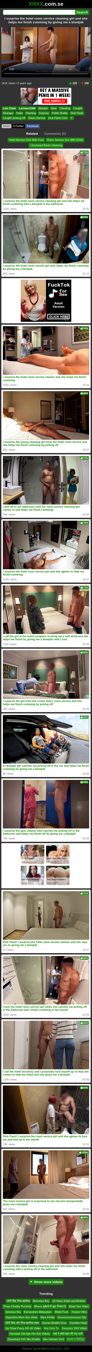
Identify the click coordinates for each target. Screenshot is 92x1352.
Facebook (33, 126)
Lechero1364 (27, 108)
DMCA (45, 1348)
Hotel (19, 113)
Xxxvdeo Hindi (78, 1322)
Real (53, 108)
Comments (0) (55, 133)
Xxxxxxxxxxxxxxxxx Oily (71, 1317)
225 (73, 83)
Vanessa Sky (13, 1312)
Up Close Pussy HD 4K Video (23, 1328)
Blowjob (43, 108)
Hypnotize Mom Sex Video (21, 1317)
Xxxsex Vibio (79, 1312)
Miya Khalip (47, 1317)
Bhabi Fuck (61, 1312)
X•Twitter (18, 126)
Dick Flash (77, 113)
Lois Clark (9, 108)
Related (32, 133)
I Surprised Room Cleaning (46, 145)
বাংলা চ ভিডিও (75, 1339)
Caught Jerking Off (14, 117)
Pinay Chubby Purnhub (17, 1306)
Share (6, 126)
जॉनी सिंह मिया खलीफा (18, 1301)
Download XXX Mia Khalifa (24, 1339)
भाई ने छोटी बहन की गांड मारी (68, 1333)
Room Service (36, 117)
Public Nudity (60, 113)
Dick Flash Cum (57, 117)
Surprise (44, 113)
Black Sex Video (78, 1306)
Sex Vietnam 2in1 (53, 1339)
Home (26, 1348)
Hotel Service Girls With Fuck (26, 139)
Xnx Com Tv (51, 1328)
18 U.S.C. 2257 (60, 1348)
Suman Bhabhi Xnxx (54, 1322)
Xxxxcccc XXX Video (74, 1328)
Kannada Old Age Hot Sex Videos (29, 1333)
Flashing (31, 113)
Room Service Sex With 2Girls (65, 139)
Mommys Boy (41, 1301)
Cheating (64, 108)
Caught (77, 108)
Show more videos (46, 1282)
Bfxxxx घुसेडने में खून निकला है (50, 1306)
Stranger (8, 113)
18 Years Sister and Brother (68, 1301)
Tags (35, 1348)
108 (85, 83)
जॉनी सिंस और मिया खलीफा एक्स (22, 1322)
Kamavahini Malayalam (38, 1312)
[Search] (39, 12)
